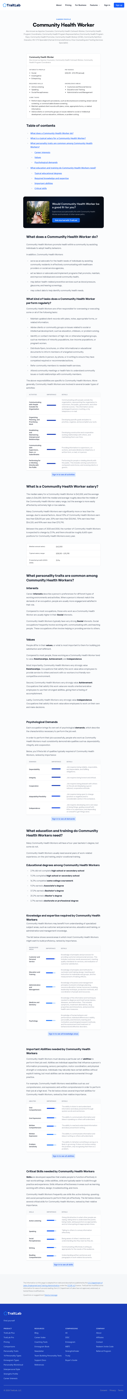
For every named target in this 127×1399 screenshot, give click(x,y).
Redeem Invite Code (104, 1346)
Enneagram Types (11, 1360)
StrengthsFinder (72, 1351)
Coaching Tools (41, 1342)
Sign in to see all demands (63, 819)
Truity (67, 1355)
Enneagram (70, 1342)
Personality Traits (11, 1351)
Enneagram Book (42, 1346)
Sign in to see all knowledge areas (63, 1034)
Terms (120, 1390)
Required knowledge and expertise (52, 178)
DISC (67, 1337)
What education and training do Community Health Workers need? (63, 167)
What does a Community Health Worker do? (51, 133)
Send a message (51, 1295)
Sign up (119, 5)
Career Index (40, 1337)
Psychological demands (46, 162)
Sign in (107, 5)
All (66, 1333)
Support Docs (40, 1360)
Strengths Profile (11, 1374)
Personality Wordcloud (13, 1364)
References (39, 1364)
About (59, 5)
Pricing (68, 5)
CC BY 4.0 (71, 1285)
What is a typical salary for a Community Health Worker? (58, 138)
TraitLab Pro (9, 1337)
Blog (36, 1333)
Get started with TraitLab (66, 220)
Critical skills (41, 188)
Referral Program (103, 1351)
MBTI (67, 1346)
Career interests (42, 152)
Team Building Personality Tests (48, 1355)
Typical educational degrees (48, 173)
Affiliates (100, 1337)
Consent (103, 1390)
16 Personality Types (12, 1355)
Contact (99, 1342)
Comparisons (9, 1346)
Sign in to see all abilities (63, 1156)
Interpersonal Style (12, 1369)
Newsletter (39, 1351)
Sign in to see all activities (63, 474)
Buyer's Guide (71, 1360)
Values (38, 157)
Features (95, 5)
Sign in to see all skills (63, 1264)
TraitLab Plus (9, 1333)
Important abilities (44, 183)
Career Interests (11, 1378)
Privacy (113, 1390)
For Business (80, 5)
